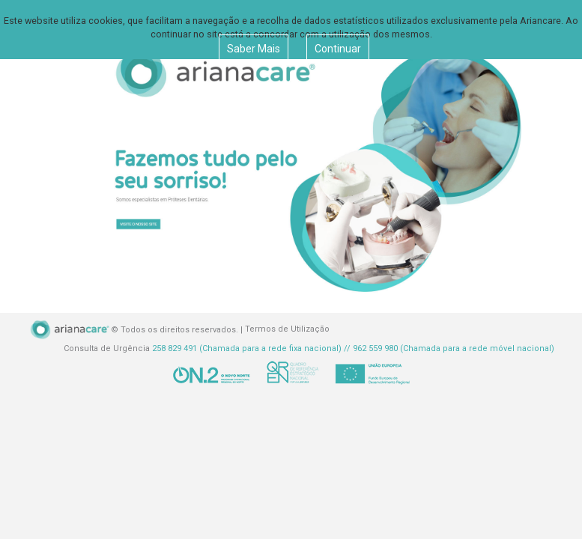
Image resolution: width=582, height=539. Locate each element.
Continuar (338, 49)
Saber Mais (253, 49)
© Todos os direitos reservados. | (136, 330)
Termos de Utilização (287, 330)
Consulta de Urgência (309, 348)
